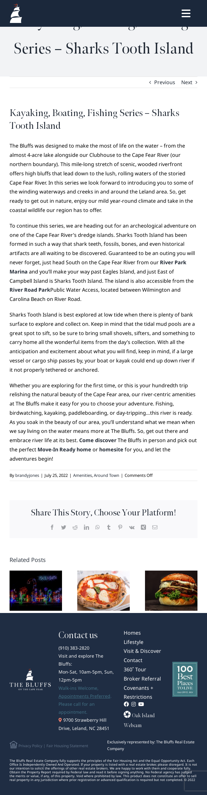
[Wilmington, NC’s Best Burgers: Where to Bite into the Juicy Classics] (171, 590)
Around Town (106, 475)
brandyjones (27, 475)
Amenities (82, 475)
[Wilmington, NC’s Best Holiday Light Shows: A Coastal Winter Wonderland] (36, 590)
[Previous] (14, 590)
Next (186, 82)
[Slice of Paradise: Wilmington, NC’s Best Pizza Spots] (103, 590)
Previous (164, 82)
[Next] (192, 590)
